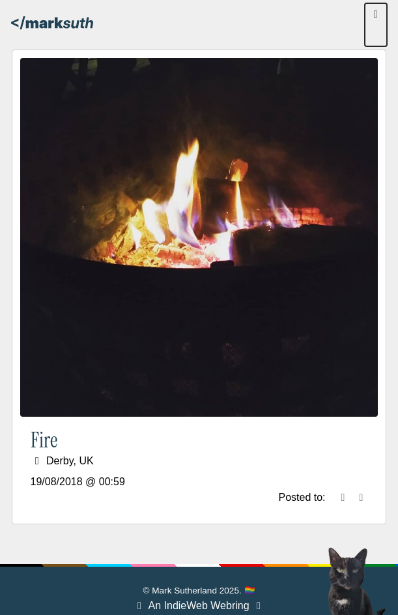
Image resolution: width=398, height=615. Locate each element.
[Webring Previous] (139, 605)
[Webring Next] (258, 605)
